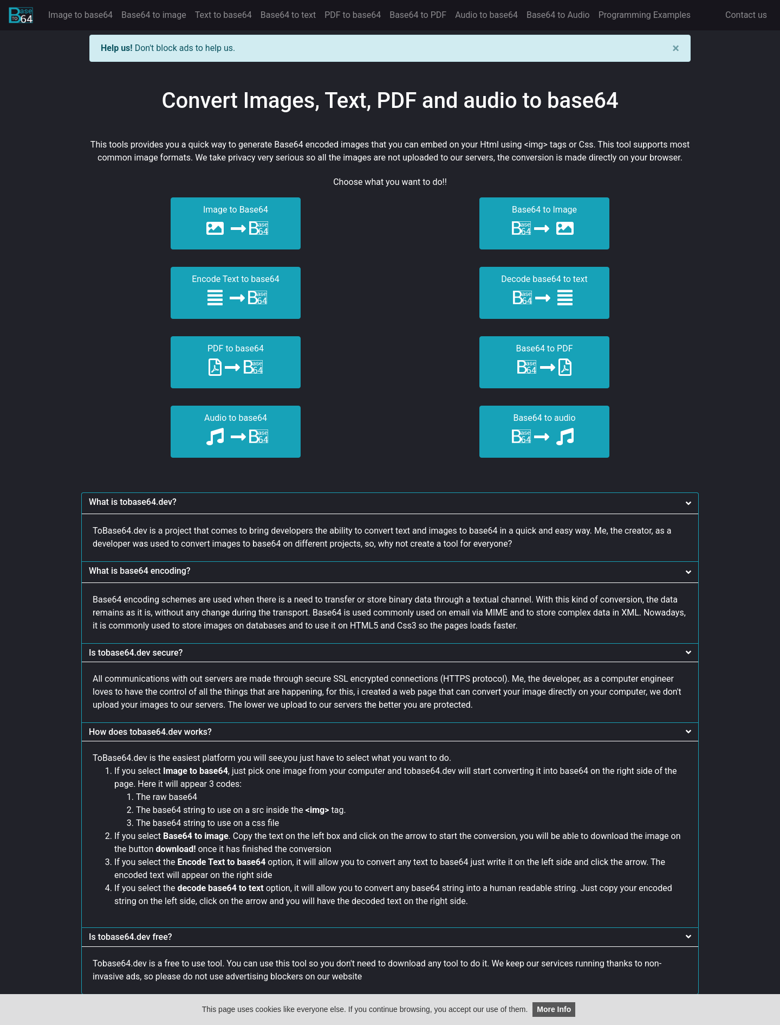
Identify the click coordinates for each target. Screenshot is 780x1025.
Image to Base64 (236, 222)
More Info (554, 1009)
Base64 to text (288, 15)
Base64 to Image (544, 222)
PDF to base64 (352, 15)
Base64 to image (156, 14)
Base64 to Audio (558, 15)
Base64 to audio (544, 431)
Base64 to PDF (417, 15)
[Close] (675, 48)
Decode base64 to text (544, 292)
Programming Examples (645, 15)
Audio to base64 (486, 15)
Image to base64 (80, 15)
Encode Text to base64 (236, 292)
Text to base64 (223, 15)
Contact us (746, 15)
